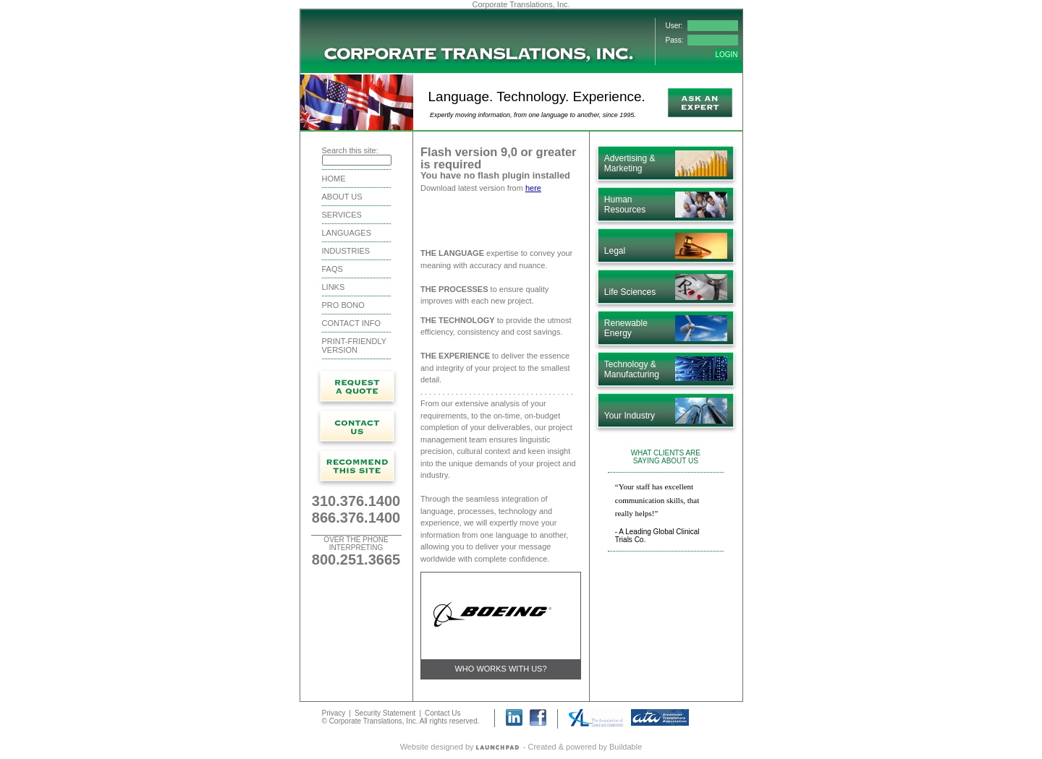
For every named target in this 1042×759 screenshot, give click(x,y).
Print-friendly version (354, 345)
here (533, 188)
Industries (346, 250)
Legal (614, 251)
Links (333, 287)
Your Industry (629, 416)
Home (334, 178)
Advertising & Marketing (630, 163)
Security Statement (385, 712)
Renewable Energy (626, 328)
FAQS (332, 269)
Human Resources (624, 204)
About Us (342, 196)
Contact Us (442, 712)
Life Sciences (630, 292)
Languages (346, 232)
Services (342, 214)
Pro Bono (343, 305)
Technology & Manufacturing (631, 369)
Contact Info (351, 323)
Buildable (625, 746)
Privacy (334, 712)
